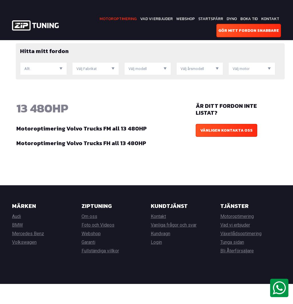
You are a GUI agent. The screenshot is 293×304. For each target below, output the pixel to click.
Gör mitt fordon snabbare (248, 31)
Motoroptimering (118, 19)
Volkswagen (24, 262)
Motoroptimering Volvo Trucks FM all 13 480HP (81, 148)
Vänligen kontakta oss (226, 150)
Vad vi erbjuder (156, 19)
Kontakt (270, 19)
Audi (16, 236)
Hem (16, 44)
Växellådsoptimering (241, 253)
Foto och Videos (98, 245)
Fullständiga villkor (100, 271)
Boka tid (249, 19)
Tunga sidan (232, 262)
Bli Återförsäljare (237, 271)
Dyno (232, 19)
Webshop (185, 19)
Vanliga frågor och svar (174, 245)
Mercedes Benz (28, 253)
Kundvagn (160, 253)
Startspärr (210, 19)
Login (156, 262)
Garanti (88, 262)
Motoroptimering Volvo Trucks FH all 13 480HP (81, 163)
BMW (17, 245)
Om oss (89, 236)
